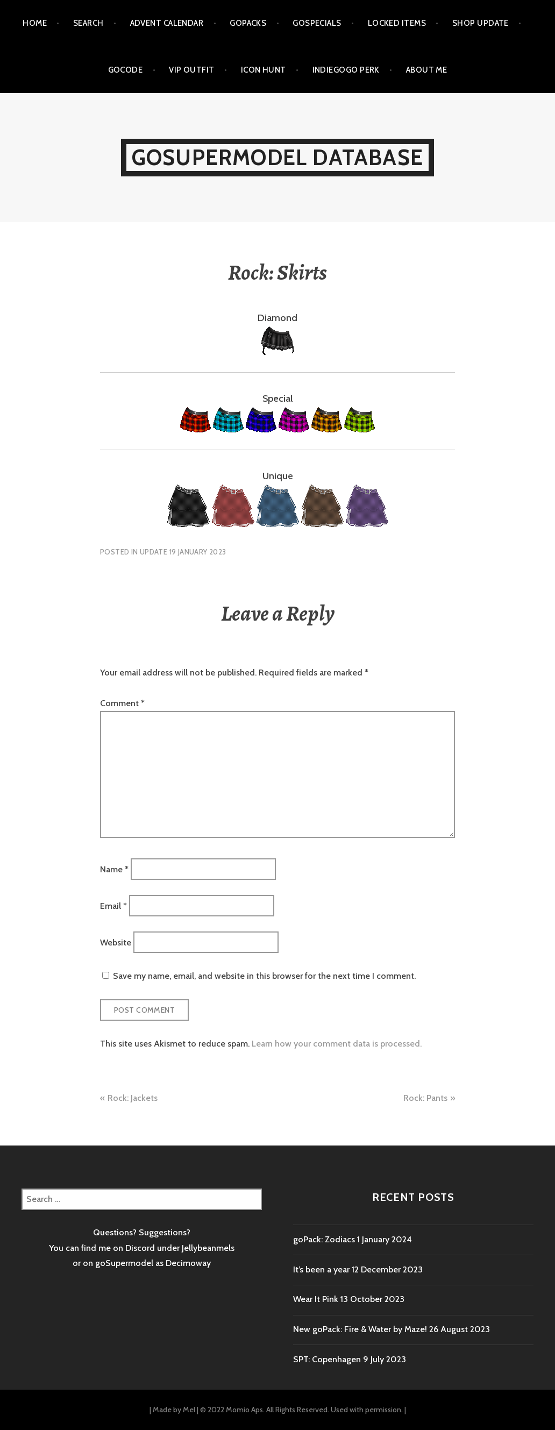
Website (115, 942)
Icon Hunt (263, 70)
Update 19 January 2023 (183, 551)
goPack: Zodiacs (324, 1239)
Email (113, 905)
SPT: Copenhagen (327, 1359)
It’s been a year (321, 1269)
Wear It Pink (315, 1299)
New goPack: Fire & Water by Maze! (360, 1329)
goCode (125, 70)
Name (114, 869)
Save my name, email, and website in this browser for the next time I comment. (264, 976)
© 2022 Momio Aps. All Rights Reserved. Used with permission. (301, 1409)
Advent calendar (167, 23)
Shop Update (480, 23)
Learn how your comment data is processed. (337, 1043)
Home (35, 23)
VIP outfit (192, 70)
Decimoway (188, 1263)
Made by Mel (174, 1409)
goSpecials (317, 23)
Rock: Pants (425, 1098)
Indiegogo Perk (346, 70)
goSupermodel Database (277, 157)
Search (88, 23)
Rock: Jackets (133, 1098)
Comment (122, 703)
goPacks (248, 23)
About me (426, 70)
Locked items (397, 23)
